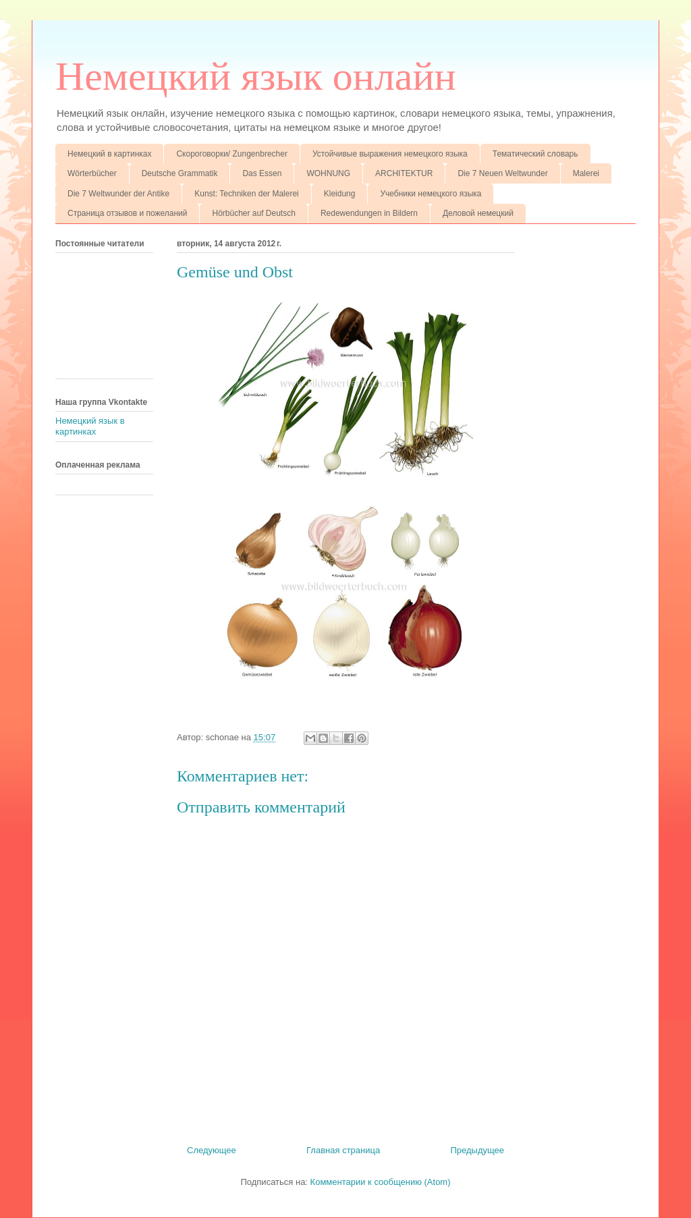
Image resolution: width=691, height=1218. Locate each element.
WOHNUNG (328, 173)
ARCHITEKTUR (404, 173)
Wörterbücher (92, 173)
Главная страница (343, 1150)
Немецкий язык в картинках (90, 426)
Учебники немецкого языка (430, 193)
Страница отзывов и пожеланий (127, 213)
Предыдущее (477, 1150)
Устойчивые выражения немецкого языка (390, 154)
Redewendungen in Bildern (369, 213)
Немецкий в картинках (109, 154)
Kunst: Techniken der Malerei (246, 193)
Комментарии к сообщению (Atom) (380, 1182)
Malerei (586, 173)
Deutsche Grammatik (180, 173)
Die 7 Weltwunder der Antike (118, 193)
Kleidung (340, 193)
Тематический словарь (535, 154)
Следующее (211, 1150)
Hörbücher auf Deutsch (253, 213)
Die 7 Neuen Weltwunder (502, 173)
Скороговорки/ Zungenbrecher (231, 154)
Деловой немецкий (478, 213)
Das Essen (261, 173)
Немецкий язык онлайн (255, 76)
